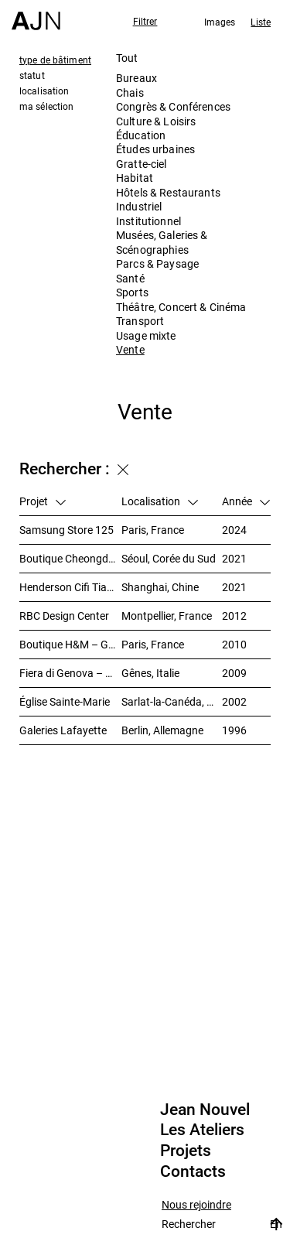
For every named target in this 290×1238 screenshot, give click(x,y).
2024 (234, 529)
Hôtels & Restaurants (168, 192)
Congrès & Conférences (173, 106)
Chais (130, 92)
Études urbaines (155, 149)
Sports (132, 292)
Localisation (159, 501)
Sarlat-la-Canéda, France (171, 701)
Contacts (193, 1171)
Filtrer (145, 21)
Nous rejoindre (196, 1205)
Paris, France (152, 529)
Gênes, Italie (150, 672)
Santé (130, 278)
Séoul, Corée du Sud (168, 558)
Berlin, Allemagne (162, 730)
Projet (42, 501)
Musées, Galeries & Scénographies (162, 241)
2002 (234, 701)
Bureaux (136, 77)
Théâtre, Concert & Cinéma (181, 306)
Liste (261, 21)
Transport (140, 320)
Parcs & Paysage (157, 263)
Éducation (140, 135)
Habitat (134, 177)
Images (220, 21)
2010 (234, 644)
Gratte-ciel (141, 163)
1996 (234, 730)
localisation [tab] (44, 90)
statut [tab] (32, 75)
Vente (130, 349)
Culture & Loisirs (156, 121)
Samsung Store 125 (66, 529)
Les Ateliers (202, 1130)
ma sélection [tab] (46, 106)
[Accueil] (36, 15)
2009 (234, 672)
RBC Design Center (64, 615)
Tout (127, 57)
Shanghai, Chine (160, 587)
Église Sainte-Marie (64, 701)
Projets (185, 1151)
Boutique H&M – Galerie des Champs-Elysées (70, 644)
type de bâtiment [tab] (55, 59)
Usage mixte (146, 335)
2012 (234, 615)
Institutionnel (148, 221)
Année (246, 501)
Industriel (139, 206)
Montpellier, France (166, 615)
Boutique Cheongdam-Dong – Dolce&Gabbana (70, 558)
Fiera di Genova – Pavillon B (70, 672)
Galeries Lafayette (63, 730)
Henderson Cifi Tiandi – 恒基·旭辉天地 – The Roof (70, 587)
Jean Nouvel (205, 1109)
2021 (234, 558)
